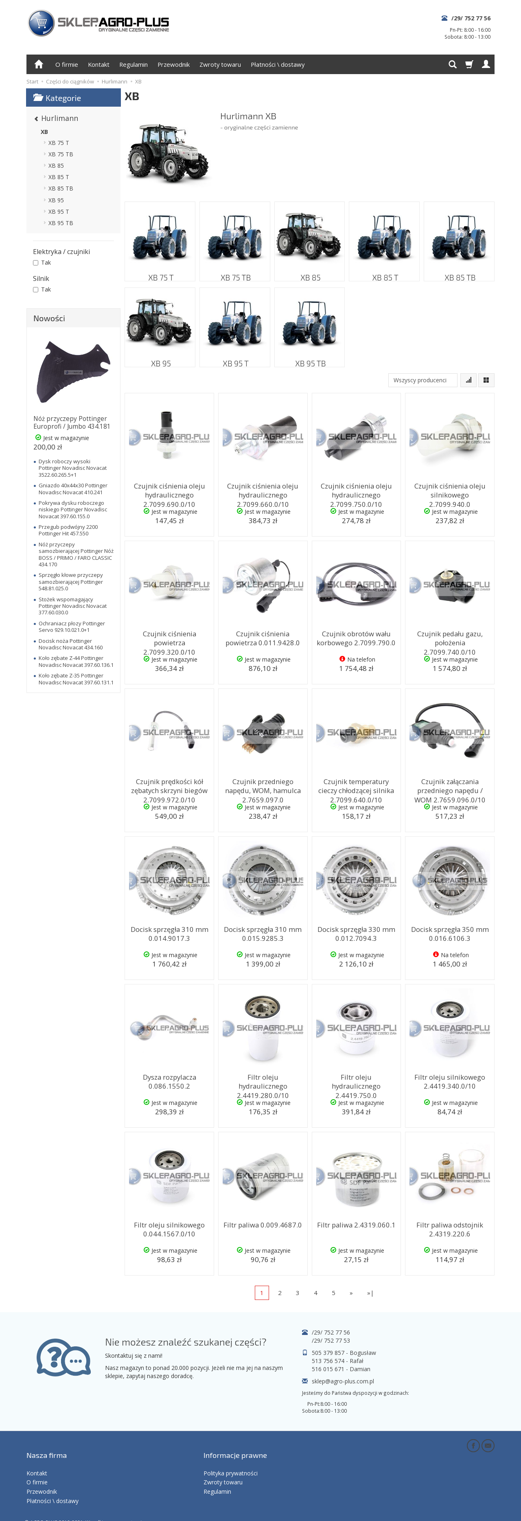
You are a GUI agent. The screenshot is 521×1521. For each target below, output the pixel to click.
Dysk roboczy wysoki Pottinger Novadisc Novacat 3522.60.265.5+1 (73, 468)
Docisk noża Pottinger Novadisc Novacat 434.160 (71, 644)
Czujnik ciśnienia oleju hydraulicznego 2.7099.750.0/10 (356, 492)
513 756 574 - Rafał (337, 1361)
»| (370, 1293)
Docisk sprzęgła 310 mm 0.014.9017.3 (169, 932)
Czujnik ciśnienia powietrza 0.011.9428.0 (263, 636)
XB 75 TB (235, 272)
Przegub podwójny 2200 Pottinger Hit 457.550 (68, 530)
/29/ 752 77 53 (331, 1340)
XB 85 (309, 272)
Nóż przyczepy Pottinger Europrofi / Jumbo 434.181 (72, 422)
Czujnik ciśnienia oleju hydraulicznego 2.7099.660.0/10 (263, 492)
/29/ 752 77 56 (470, 18)
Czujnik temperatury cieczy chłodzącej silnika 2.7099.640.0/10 (356, 788)
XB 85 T (384, 272)
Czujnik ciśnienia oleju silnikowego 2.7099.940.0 (450, 489)
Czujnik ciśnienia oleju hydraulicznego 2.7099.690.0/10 (169, 492)
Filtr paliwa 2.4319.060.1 (356, 1224)
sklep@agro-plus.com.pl (343, 1381)
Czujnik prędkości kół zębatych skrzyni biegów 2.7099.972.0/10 (169, 788)
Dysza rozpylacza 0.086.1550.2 (169, 1080)
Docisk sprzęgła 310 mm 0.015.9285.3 (263, 932)
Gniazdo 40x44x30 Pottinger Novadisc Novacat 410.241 (73, 488)
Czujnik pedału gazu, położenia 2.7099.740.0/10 (450, 636)
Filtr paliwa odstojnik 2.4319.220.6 (450, 1228)
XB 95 (160, 358)
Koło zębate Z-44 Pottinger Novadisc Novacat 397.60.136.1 (76, 661)
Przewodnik (174, 64)
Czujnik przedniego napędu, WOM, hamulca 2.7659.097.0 (263, 788)
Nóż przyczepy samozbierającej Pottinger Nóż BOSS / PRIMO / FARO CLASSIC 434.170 (76, 554)
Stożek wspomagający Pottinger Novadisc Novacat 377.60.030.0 (73, 606)
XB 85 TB (459, 272)
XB (44, 132)
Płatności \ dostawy (277, 64)
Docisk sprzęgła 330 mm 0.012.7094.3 (356, 932)
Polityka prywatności (231, 1460)
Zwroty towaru (220, 64)
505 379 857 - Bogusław (344, 1353)
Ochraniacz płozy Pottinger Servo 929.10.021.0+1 (72, 626)
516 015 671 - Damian (341, 1369)
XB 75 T (160, 272)
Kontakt (98, 64)
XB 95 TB (309, 358)
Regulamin (133, 64)
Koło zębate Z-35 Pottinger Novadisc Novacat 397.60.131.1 (76, 679)
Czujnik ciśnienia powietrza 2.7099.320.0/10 (169, 636)
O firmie (66, 64)
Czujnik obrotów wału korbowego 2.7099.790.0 (356, 636)
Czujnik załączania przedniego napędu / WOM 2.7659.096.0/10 (449, 788)
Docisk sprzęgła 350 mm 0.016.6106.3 (450, 932)
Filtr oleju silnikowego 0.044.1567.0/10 (169, 1228)
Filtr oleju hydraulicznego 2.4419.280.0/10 (262, 1080)
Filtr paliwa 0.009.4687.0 (263, 1224)
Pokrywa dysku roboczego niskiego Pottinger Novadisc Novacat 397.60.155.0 (73, 509)
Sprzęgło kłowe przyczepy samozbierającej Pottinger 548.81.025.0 (71, 581)
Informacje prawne (235, 1447)
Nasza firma (46, 1447)
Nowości (49, 318)
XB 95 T (235, 358)
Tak (42, 262)
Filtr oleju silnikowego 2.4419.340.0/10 (450, 1080)
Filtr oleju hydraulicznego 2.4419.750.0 (356, 1080)
